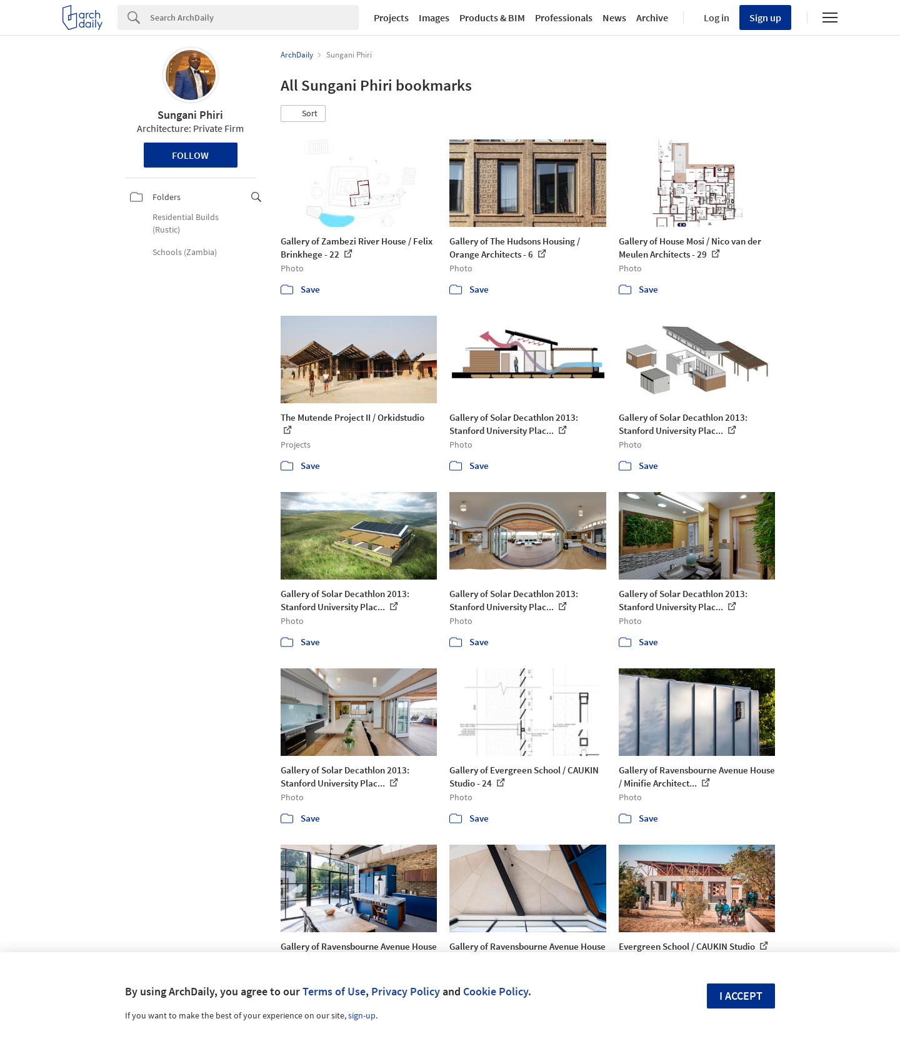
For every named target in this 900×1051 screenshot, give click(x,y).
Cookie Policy (495, 991)
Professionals (563, 18)
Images (434, 18)
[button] (303, 114)
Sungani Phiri (190, 115)
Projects (391, 18)
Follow (190, 155)
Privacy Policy (405, 991)
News (614, 18)
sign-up (362, 1015)
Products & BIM (492, 18)
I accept (740, 995)
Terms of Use (334, 991)
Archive (652, 18)
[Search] (254, 17)
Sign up (765, 17)
